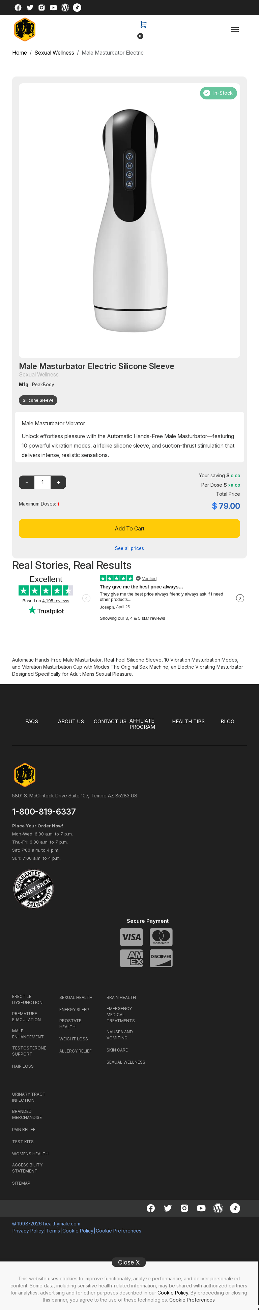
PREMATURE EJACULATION (26, 1016)
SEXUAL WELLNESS (126, 1062)
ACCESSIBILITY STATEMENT (27, 1168)
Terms (53, 1230)
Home (19, 52)
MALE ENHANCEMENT (28, 1033)
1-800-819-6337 (44, 812)
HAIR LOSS (23, 1066)
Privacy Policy (28, 1230)
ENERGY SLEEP (74, 1009)
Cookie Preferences (192, 1300)
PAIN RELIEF (23, 1129)
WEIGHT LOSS (73, 1038)
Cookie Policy (172, 1293)
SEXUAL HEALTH (75, 997)
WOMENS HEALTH (30, 1153)
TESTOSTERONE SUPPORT (29, 1051)
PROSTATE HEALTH (70, 1023)
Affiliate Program (143, 724)
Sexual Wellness (54, 52)
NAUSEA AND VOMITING (120, 1034)
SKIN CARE (117, 1050)
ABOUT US (71, 721)
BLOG (227, 721)
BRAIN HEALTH (121, 997)
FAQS (32, 721)
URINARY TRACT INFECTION (29, 1097)
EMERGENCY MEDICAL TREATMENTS (121, 1014)
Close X (129, 1262)
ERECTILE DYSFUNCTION (27, 999)
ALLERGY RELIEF (75, 1051)
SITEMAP (21, 1183)
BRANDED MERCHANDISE (27, 1114)
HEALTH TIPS (188, 721)
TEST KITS (23, 1141)
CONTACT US (110, 721)
